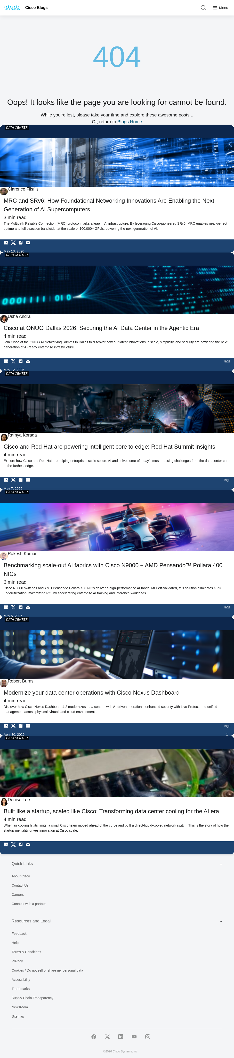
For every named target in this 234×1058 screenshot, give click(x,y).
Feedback (19, 933)
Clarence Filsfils (23, 189)
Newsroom (20, 1007)
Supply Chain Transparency (32, 998)
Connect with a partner (29, 904)
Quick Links (117, 864)
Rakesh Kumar (22, 553)
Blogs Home (129, 121)
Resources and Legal (117, 921)
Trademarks (21, 989)
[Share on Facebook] (21, 246)
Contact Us (20, 885)
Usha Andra (19, 316)
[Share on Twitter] (14, 246)
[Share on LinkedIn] (7, 246)
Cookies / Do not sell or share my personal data (47, 970)
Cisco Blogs (36, 8)
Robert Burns (20, 681)
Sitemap (18, 1016)
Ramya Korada (22, 435)
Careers (18, 895)
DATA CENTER (17, 127)
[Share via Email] (29, 246)
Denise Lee (19, 799)
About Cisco (21, 876)
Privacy (17, 961)
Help (15, 943)
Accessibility (21, 979)
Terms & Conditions (26, 952)
